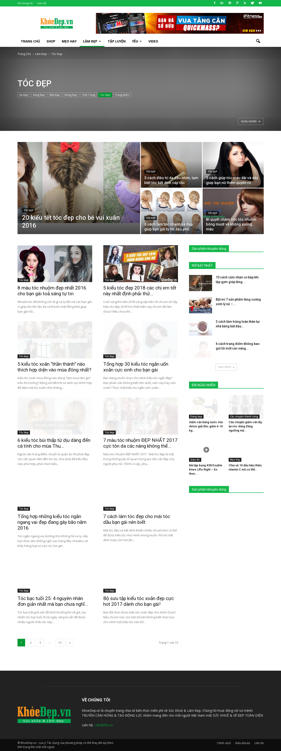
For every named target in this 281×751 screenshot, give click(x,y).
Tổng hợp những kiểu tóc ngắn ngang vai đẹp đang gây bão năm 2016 (52, 522)
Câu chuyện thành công (244, 416)
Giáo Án (195, 459)
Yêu (137, 41)
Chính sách (224, 743)
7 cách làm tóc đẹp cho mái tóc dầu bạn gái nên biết (136, 519)
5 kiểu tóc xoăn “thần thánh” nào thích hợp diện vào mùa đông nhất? (54, 367)
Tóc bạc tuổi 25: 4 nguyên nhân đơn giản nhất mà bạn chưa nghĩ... (53, 601)
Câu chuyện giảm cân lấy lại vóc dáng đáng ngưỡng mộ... (245, 426)
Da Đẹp (23, 95)
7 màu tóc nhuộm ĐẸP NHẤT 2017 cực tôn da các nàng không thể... (140, 443)
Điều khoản (242, 743)
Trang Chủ (30, 41)
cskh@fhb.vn (103, 725)
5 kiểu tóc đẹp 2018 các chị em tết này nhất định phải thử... (139, 290)
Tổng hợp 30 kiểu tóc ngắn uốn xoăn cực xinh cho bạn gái (135, 367)
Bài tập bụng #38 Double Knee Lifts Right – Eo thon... (205, 469)
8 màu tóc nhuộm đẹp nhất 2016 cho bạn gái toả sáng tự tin (52, 290)
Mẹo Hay (69, 41)
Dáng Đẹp (39, 95)
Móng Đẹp (71, 95)
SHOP (51, 41)
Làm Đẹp (92, 41)
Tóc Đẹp (105, 95)
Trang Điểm (122, 95)
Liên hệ (41, 3)
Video (153, 41)
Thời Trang (88, 95)
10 (59, 643)
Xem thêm (226, 367)
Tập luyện (117, 41)
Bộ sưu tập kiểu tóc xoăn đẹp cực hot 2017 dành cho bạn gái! (138, 601)
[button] (258, 41)
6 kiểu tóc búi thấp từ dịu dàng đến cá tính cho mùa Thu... (54, 443)
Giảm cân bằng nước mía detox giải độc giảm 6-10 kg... (206, 426)
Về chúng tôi (25, 3)
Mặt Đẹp (55, 95)
